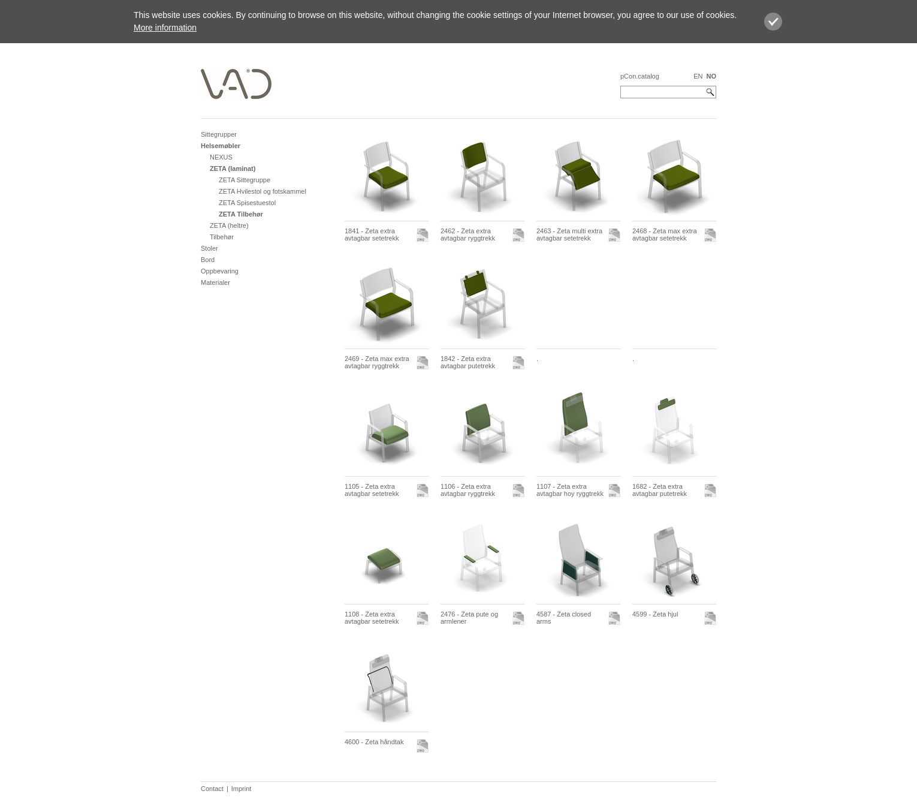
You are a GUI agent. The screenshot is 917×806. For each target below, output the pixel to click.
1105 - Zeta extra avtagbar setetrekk (372, 490)
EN (697, 76)
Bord (208, 259)
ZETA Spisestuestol (247, 202)
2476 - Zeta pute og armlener (469, 617)
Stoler (209, 248)
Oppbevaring (220, 271)
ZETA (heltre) (229, 225)
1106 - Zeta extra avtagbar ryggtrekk (468, 490)
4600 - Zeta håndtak (374, 741)
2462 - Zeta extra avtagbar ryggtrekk (468, 234)
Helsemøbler (220, 145)
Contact (212, 788)
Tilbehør (222, 236)
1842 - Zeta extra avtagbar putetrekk (468, 362)
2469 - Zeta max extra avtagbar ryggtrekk (377, 362)
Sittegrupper (219, 134)
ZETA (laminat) (232, 168)
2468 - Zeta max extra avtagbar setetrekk (664, 234)
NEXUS (221, 157)
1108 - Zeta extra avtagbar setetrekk (372, 617)
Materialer (215, 282)
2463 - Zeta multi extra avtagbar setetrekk (569, 234)
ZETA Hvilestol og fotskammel (262, 191)
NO (712, 76)
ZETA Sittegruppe (244, 180)
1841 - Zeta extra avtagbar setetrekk (372, 234)
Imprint (241, 788)
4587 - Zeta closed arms (563, 617)
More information (165, 27)
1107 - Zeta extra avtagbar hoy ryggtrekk (570, 490)
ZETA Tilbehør (241, 214)
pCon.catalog (639, 76)
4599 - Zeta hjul (655, 614)
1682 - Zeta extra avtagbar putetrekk (659, 490)
